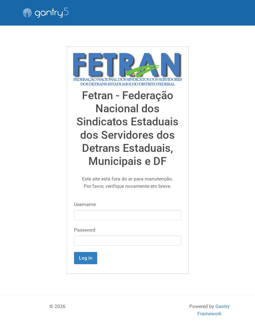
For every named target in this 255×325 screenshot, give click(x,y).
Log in (85, 258)
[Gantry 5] (46, 13)
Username (85, 204)
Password (84, 230)
